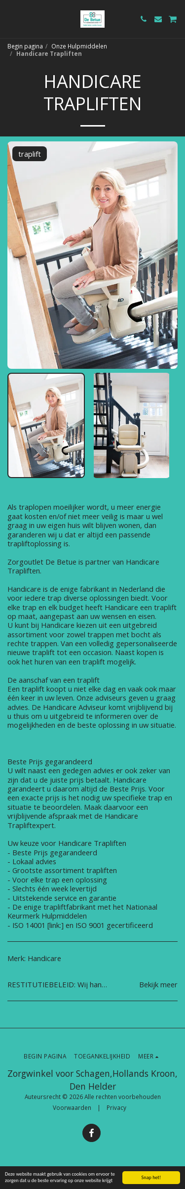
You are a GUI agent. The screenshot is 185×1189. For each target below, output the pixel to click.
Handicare (44, 958)
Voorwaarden (72, 1107)
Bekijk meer (158, 984)
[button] (10, 18)
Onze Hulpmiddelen (79, 46)
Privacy (116, 1107)
